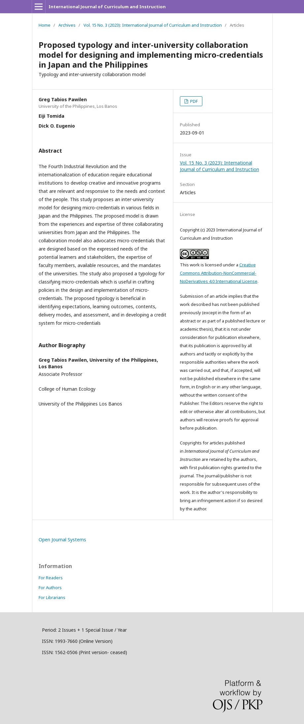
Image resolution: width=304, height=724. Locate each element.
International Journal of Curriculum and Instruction (107, 7)
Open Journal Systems (62, 539)
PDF (193, 101)
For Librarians (52, 597)
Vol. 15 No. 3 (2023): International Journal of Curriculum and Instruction (153, 25)
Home (45, 25)
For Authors (50, 587)
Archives (67, 25)
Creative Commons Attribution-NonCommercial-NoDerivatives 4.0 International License (218, 273)
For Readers (51, 578)
